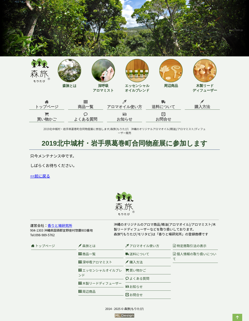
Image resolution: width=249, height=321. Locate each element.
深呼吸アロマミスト (95, 262)
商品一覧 (87, 253)
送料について (137, 253)
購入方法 (134, 262)
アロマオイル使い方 (142, 245)
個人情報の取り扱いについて (195, 256)
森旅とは (87, 245)
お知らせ (134, 286)
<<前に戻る (40, 176)
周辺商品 (87, 291)
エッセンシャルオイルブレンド (100, 272)
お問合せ (134, 294)
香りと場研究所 (60, 225)
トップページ (43, 245)
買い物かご (135, 270)
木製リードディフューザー (100, 283)
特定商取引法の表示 (190, 245)
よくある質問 (137, 278)
